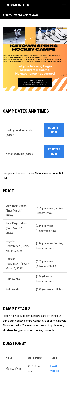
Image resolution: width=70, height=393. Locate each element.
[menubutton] (64, 5)
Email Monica (54, 368)
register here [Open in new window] (54, 130)
